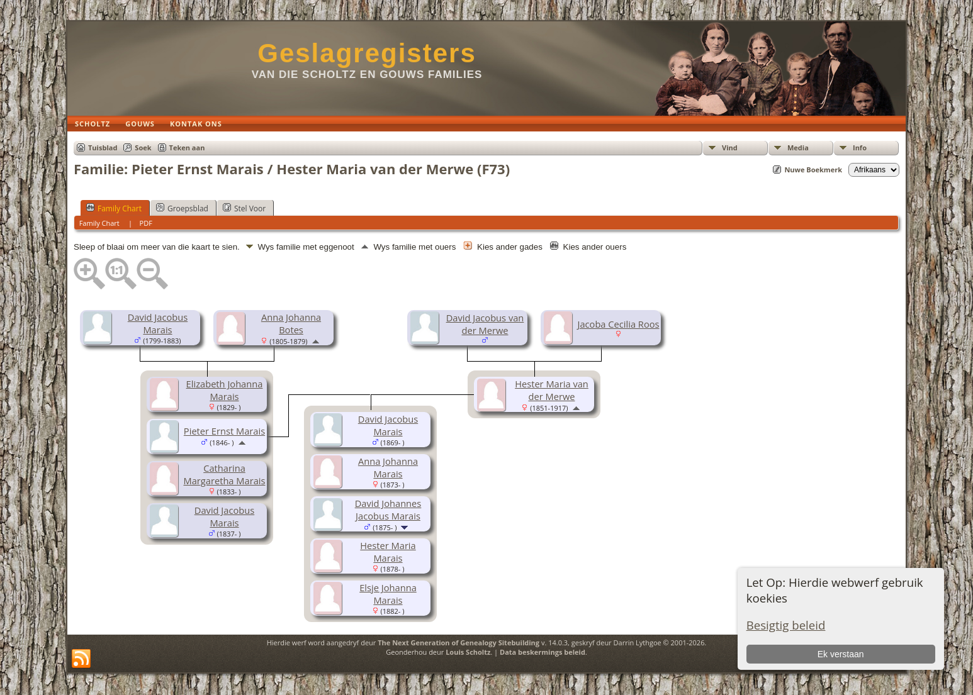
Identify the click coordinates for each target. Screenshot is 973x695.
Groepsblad (182, 208)
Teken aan (187, 147)
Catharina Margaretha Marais (225, 474)
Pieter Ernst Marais (224, 431)
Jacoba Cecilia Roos (618, 324)
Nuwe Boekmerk (813, 169)
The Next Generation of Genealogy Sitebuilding (458, 642)
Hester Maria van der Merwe (551, 390)
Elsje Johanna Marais (388, 593)
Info (860, 147)
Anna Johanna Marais (388, 467)
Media (798, 147)
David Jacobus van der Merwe (485, 323)
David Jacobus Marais (158, 323)
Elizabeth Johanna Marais (224, 390)
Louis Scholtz (468, 652)
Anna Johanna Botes (291, 323)
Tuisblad (102, 147)
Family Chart (114, 208)
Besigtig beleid (786, 625)
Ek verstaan (841, 654)
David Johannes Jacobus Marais (388, 509)
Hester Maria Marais (387, 551)
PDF (146, 223)
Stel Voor (244, 208)
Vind (730, 147)
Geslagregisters (366, 53)
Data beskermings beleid (542, 652)
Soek (143, 147)
